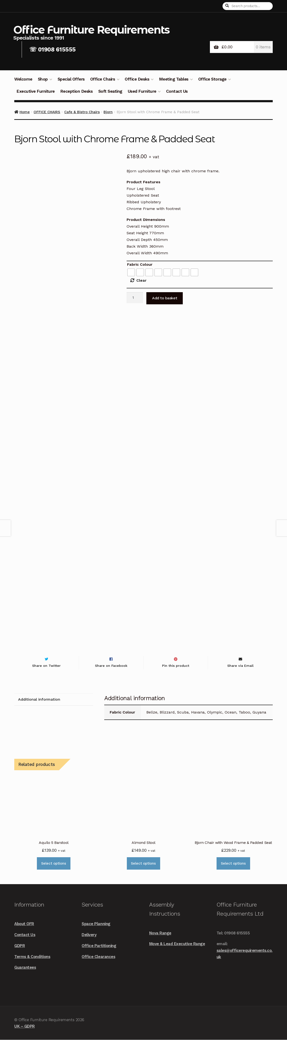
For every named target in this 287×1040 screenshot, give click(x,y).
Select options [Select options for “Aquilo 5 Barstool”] (53, 863)
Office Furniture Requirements (91, 29)
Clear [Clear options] (141, 280)
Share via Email (240, 666)
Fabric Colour (140, 264)
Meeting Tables (173, 79)
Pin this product (175, 666)
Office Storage (212, 79)
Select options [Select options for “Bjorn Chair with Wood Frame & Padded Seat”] (233, 863)
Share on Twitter (46, 666)
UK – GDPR (24, 1026)
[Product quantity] (135, 297)
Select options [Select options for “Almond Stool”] (143, 863)
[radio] (131, 272)
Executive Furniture (35, 91)
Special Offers (71, 79)
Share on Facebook (111, 666)
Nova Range (160, 933)
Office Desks (137, 79)
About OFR (24, 924)
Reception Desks (76, 91)
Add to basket (164, 298)
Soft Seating (110, 91)
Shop (43, 79)
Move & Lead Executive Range (177, 944)
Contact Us (177, 91)
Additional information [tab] (39, 699)
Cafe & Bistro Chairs (82, 112)
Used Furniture (142, 91)
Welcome (23, 79)
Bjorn (108, 112)
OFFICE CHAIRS (47, 112)
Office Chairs (102, 79)
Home (25, 112)
